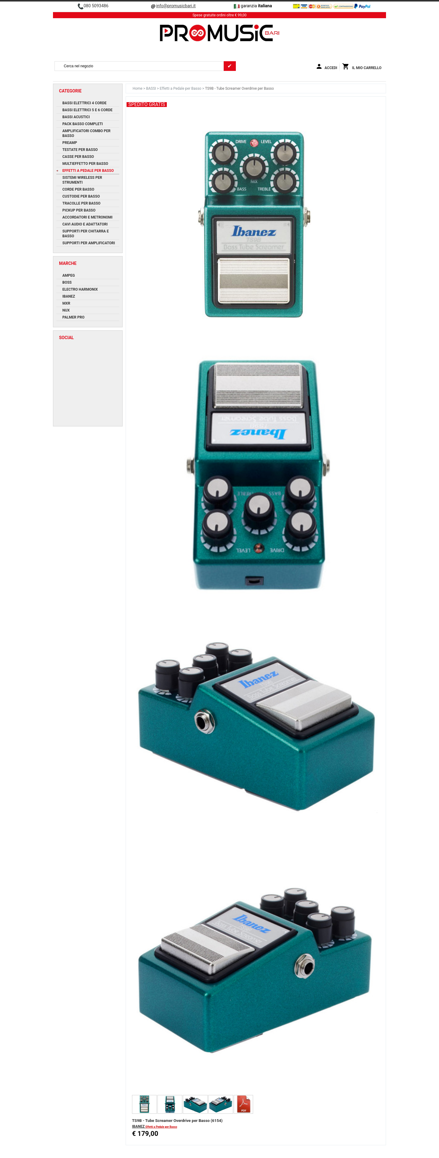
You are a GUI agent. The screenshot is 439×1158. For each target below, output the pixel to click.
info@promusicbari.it (176, 5)
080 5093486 (96, 5)
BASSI (151, 88)
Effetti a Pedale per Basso (181, 88)
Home (138, 88)
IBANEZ (139, 1126)
